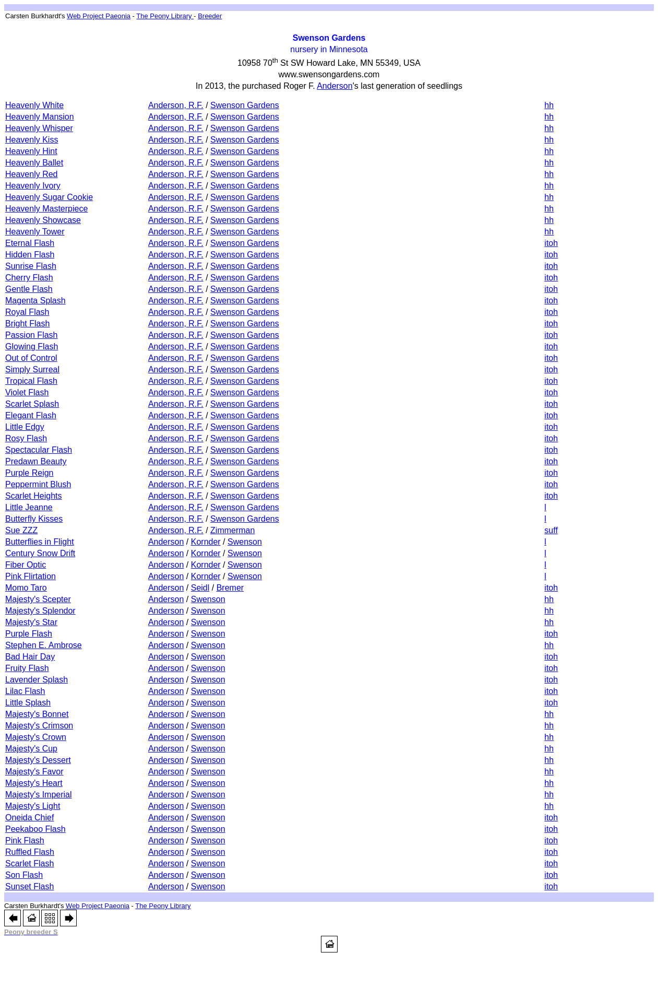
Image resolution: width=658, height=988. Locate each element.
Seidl (200, 587)
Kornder (206, 541)
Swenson (245, 541)
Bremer (230, 587)
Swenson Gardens (244, 105)
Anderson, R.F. (176, 105)
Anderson (166, 541)
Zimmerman (232, 530)
